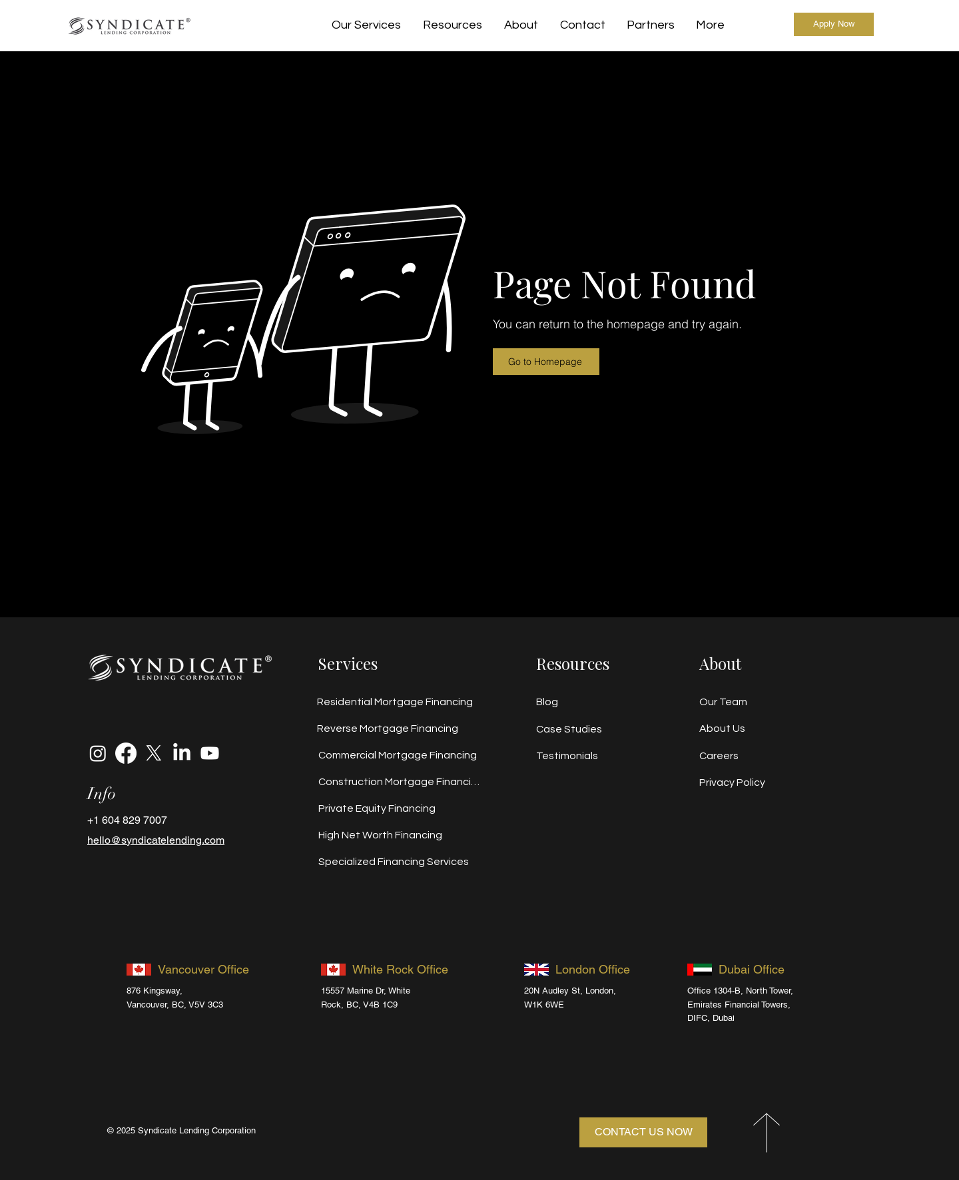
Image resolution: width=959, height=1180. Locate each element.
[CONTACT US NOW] (643, 1132)
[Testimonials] (584, 755)
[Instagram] (98, 753)
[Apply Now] (834, 24)
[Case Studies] (584, 729)
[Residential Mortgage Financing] (397, 702)
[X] (153, 753)
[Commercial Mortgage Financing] (399, 755)
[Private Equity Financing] (399, 808)
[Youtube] (209, 753)
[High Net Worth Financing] (399, 835)
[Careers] (742, 755)
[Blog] (584, 702)
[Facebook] (126, 753)
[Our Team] (742, 702)
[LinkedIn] (181, 753)
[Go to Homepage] (546, 361)
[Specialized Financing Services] (399, 861)
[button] (452, 25)
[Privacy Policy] (747, 782)
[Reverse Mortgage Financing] (397, 728)
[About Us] (742, 728)
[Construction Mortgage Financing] (399, 781)
